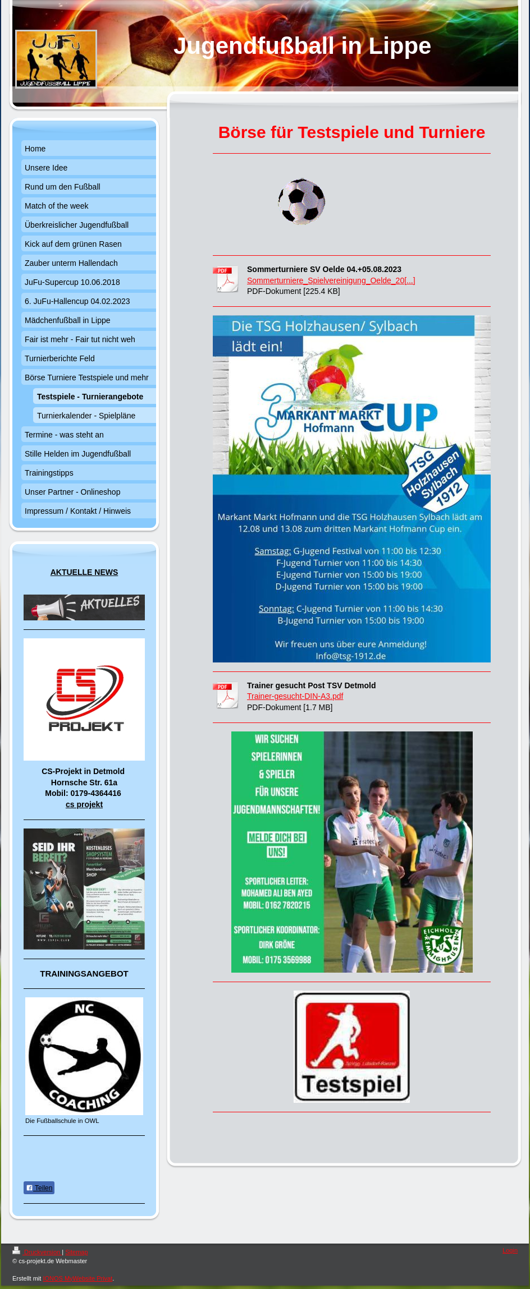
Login (510, 1250)
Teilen (39, 1188)
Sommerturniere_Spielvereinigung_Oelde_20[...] (331, 280)
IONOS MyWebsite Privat (77, 1278)
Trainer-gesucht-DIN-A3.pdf (295, 696)
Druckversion (37, 1252)
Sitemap (76, 1252)
